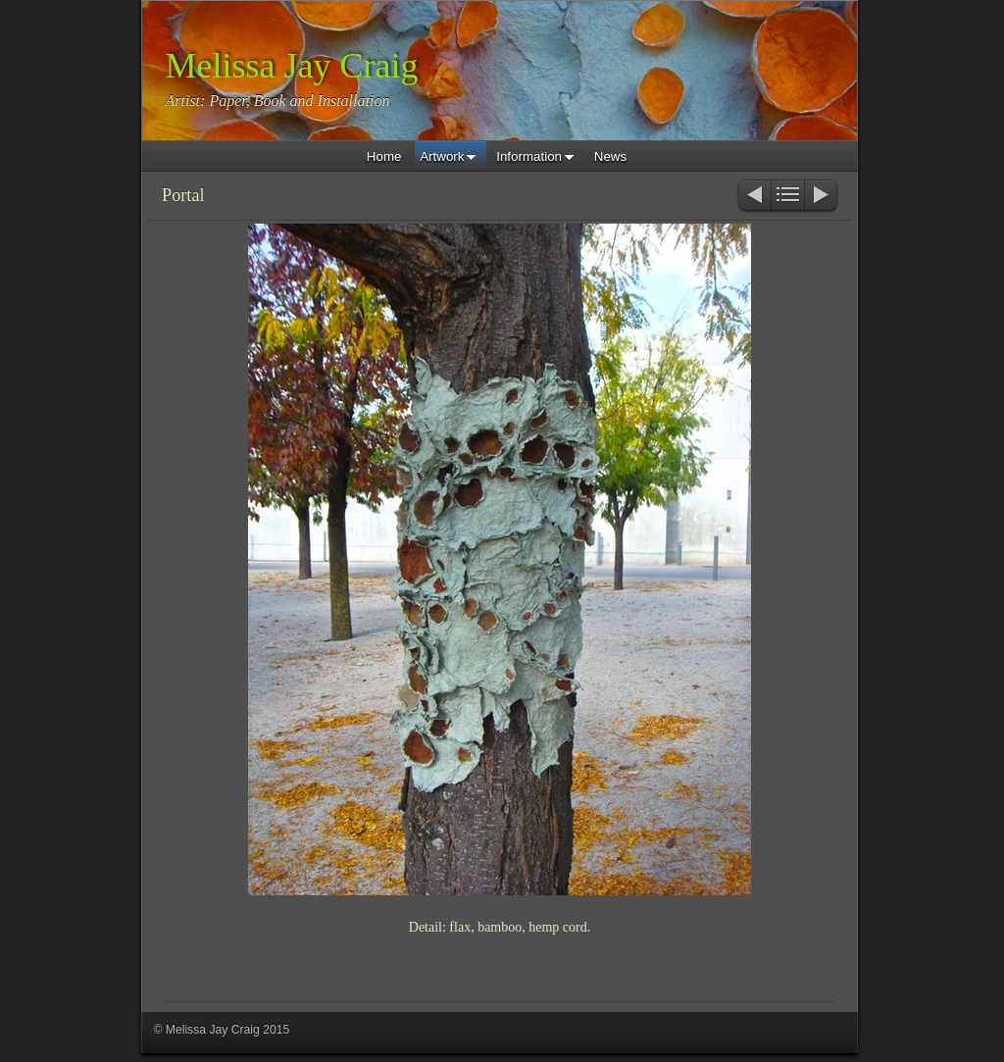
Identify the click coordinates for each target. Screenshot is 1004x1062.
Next (822, 196)
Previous (753, 196)
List (788, 196)
